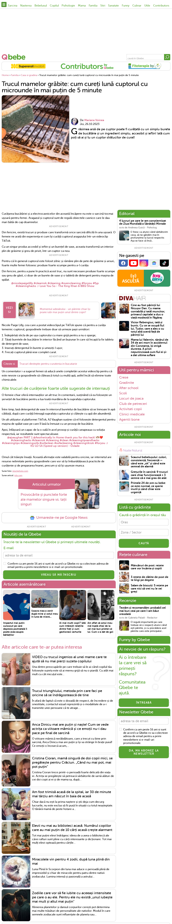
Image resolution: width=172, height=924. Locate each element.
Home (5, 75)
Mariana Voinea (94, 120)
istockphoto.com (20, 468)
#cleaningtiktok (83, 440)
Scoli (123, 393)
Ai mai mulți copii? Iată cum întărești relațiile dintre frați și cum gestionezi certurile (72, 626)
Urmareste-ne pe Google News (58, 515)
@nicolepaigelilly (22, 283)
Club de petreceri (133, 404)
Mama (82, 5)
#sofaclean (46, 440)
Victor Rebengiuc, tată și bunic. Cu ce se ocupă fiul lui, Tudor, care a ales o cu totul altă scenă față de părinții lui (147, 328)
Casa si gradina (29, 75)
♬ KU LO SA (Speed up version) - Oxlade (69, 442)
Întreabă (144, 704)
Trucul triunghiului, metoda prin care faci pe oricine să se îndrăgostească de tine (67, 691)
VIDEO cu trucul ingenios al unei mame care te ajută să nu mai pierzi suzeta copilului (69, 658)
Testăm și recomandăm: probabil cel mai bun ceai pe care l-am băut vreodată (142, 612)
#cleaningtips (11, 440)
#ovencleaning (71, 283)
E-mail (9, 546)
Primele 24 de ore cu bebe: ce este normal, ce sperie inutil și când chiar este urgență (148, 488)
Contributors (161, 5)
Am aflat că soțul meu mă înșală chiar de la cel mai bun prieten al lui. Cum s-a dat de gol (100, 626)
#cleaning (54, 283)
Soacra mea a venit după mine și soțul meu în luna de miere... (44, 612)
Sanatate (113, 5)
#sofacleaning (63, 440)
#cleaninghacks (26, 286)
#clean (64, 437)
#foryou (87, 283)
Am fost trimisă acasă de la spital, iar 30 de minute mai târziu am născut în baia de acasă (71, 792)
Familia (93, 5)
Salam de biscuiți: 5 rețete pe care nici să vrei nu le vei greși (149, 590)
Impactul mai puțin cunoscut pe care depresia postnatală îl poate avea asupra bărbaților (15, 627)
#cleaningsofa (29, 440)
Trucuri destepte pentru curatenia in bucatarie (48, 361)
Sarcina (12, 5)
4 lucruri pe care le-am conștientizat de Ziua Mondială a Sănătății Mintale (142, 222)
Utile (147, 5)
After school (128, 388)
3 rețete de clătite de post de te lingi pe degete (149, 580)
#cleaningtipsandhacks (84, 437)
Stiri (102, 5)
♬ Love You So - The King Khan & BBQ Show (65, 286)
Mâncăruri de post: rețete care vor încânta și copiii (147, 569)
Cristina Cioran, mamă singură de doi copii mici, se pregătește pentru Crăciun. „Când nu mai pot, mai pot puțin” (72, 761)
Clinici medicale (132, 414)
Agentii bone (129, 420)
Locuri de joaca (131, 398)
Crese (123, 377)
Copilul (54, 5)
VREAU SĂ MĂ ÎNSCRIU (58, 573)
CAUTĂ (144, 545)
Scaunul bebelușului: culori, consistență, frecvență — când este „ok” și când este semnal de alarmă (149, 462)
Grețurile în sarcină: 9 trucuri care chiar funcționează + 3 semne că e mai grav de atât (149, 475)
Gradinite (126, 383)
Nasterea (26, 5)
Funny (125, 5)
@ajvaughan (15, 435)
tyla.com (18, 473)
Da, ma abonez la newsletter (144, 755)
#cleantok (40, 283)
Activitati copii (130, 409)
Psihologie (68, 5)
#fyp (96, 283)
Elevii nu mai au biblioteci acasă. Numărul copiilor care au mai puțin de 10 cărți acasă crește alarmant (72, 826)
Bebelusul (41, 5)
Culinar (136, 5)
